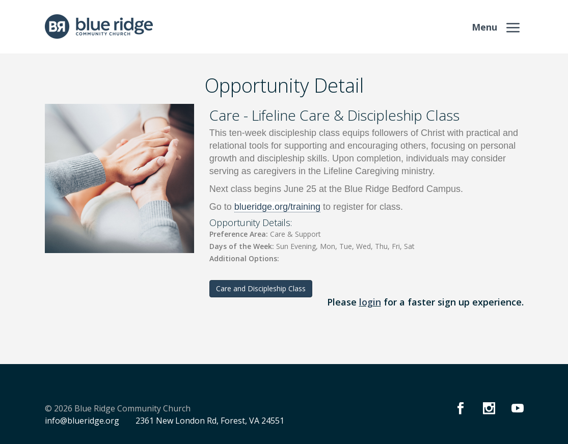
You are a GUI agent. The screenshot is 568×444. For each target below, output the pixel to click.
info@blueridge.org (82, 420)
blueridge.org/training (277, 207)
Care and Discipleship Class (261, 288)
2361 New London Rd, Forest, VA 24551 (210, 420)
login (370, 302)
